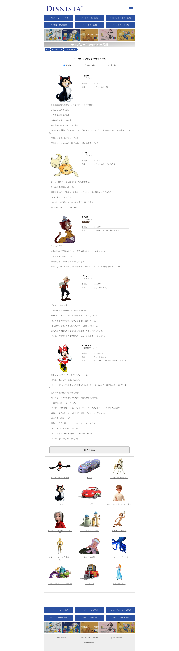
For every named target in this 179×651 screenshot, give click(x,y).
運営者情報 (61, 638)
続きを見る (89, 450)
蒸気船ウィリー (89, 348)
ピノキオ (87, 78)
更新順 (67, 65)
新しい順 (90, 65)
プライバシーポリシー (88, 638)
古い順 (112, 65)
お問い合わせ (116, 638)
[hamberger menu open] (131, 9)
